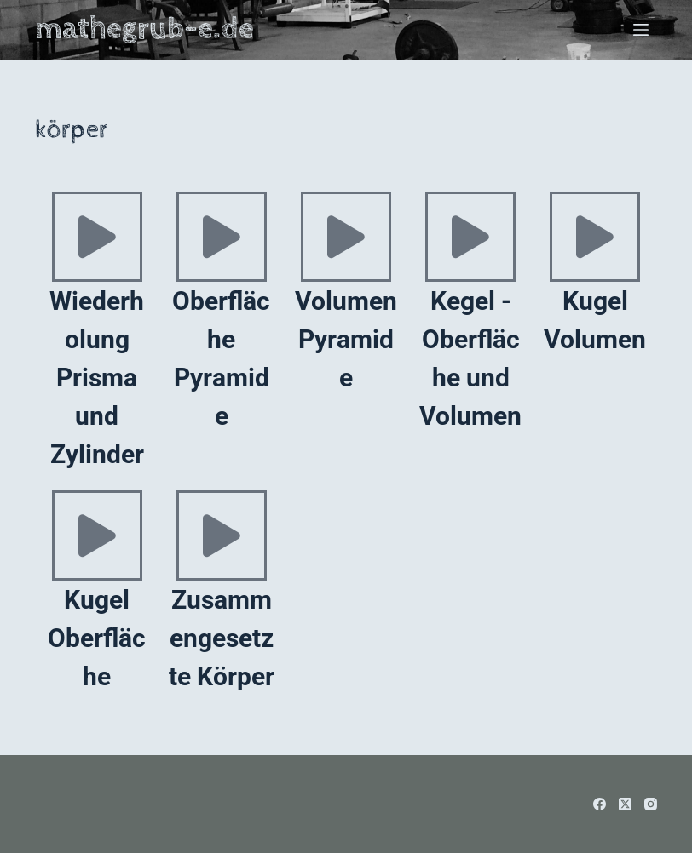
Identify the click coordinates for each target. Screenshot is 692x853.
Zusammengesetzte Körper (221, 638)
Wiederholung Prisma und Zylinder (96, 377)
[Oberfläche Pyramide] (221, 237)
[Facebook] (599, 804)
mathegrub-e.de (144, 29)
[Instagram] (650, 804)
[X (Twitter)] (625, 804)
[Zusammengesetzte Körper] (221, 535)
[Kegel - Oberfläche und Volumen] (470, 237)
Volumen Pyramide (346, 339)
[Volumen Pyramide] (346, 237)
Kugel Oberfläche (97, 638)
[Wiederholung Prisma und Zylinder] (97, 237)
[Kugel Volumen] (595, 237)
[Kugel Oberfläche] (97, 535)
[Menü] (641, 30)
